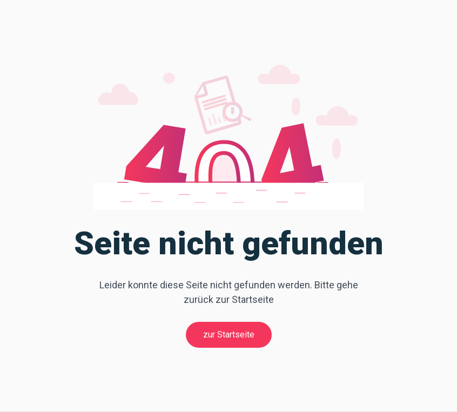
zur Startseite (228, 334)
